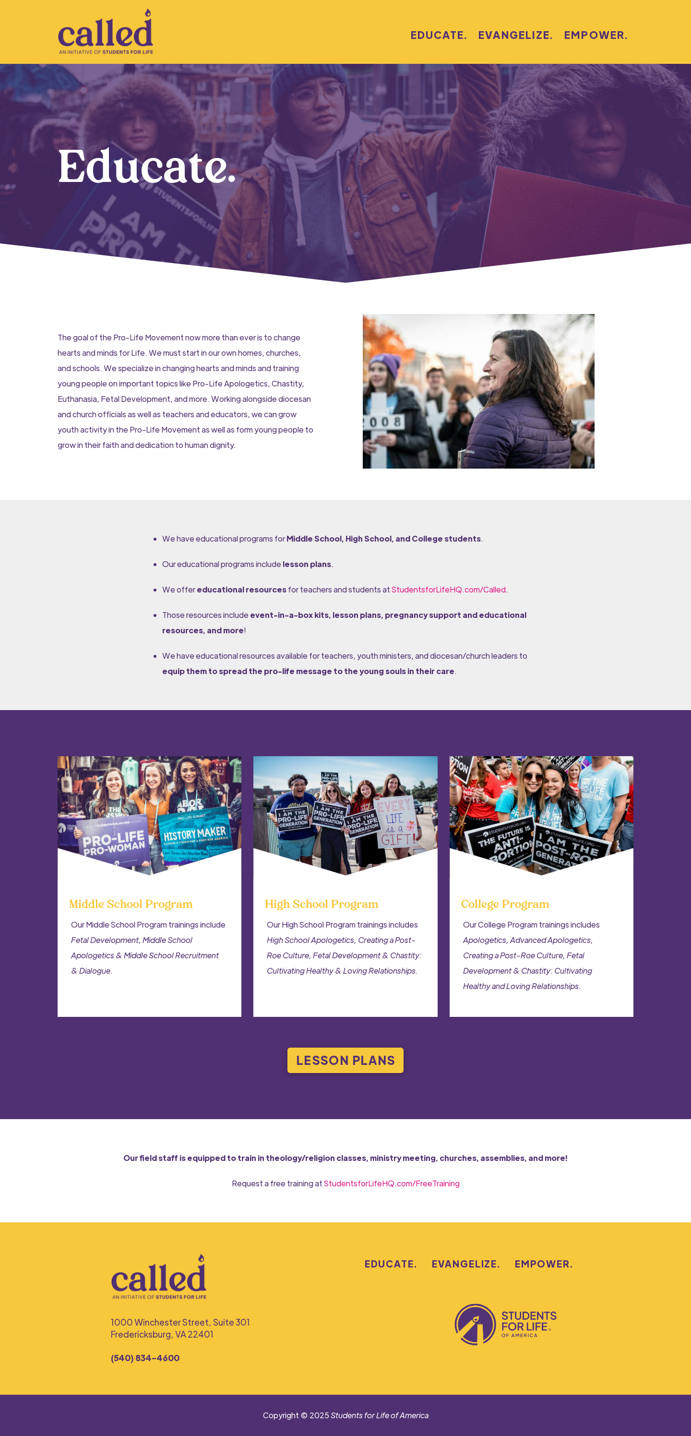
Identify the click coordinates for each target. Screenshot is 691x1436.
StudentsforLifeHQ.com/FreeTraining (392, 1183)
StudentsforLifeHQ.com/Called (449, 589)
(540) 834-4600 (145, 1357)
